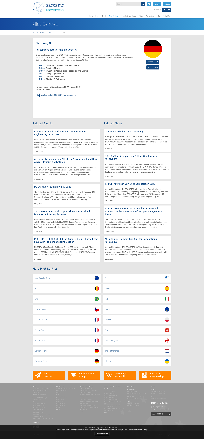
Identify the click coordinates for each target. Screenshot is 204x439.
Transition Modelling (86, 392)
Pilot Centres (113, 16)
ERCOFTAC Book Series (133, 399)
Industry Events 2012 (109, 397)
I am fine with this (102, 434)
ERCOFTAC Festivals (38, 411)
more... (58, 409)
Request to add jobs (133, 405)
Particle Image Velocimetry (87, 405)
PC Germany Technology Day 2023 (52, 186)
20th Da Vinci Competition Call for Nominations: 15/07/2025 (131, 158)
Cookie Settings (142, 429)
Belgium (58, 392)
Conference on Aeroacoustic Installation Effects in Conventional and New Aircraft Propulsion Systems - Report (133, 211)
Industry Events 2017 (109, 390)
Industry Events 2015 (109, 394)
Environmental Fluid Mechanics (88, 390)
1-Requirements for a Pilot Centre (65, 388)
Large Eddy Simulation (86, 388)
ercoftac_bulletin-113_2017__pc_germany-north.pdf (61, 95)
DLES (34, 402)
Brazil (57, 394)
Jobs (158, 16)
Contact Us (166, 16)
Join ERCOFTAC (157, 414)
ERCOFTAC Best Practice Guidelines (136, 397)
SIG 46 (41, 79)
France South (60, 400)
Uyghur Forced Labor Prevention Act (43, 418)
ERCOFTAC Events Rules (39, 413)
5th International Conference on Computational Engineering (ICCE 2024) (60, 133)
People (150, 62)
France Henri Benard (62, 398)
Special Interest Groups (129, 16)
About (141, 16)
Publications (150, 16)
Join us (187, 4)
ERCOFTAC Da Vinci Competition (41, 388)
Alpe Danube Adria (61, 390)
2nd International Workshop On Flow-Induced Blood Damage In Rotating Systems (62, 213)
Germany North (60, 403)
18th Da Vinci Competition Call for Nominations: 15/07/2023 (131, 240)
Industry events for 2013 (110, 395)
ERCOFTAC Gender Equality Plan (41, 415)
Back (156, 67)
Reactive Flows (84, 403)
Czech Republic (60, 396)
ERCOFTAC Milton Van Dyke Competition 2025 (130, 184)
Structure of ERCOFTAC (39, 407)
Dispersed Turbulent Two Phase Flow (90, 394)
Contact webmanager (157, 395)
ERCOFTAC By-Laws (38, 409)
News (97, 16)
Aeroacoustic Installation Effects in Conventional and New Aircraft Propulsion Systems (65, 161)
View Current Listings (133, 403)
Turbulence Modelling (86, 400)
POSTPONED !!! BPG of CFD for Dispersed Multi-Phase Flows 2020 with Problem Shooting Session (66, 240)
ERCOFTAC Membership (39, 403)
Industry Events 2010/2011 (111, 399)
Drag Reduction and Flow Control (89, 402)
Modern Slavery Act (38, 417)
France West (59, 402)
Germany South (60, 405)
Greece (58, 407)
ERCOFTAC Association (38, 405)
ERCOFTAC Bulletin (132, 391)
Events (104, 16)
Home (91, 16)
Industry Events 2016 (109, 392)
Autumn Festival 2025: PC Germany (124, 131)
